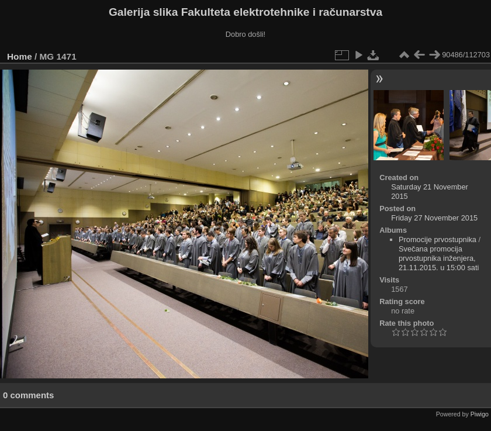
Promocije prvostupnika (437, 239)
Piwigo (480, 414)
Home (19, 56)
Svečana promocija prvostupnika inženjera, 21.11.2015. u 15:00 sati (439, 258)
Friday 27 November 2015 (434, 217)
